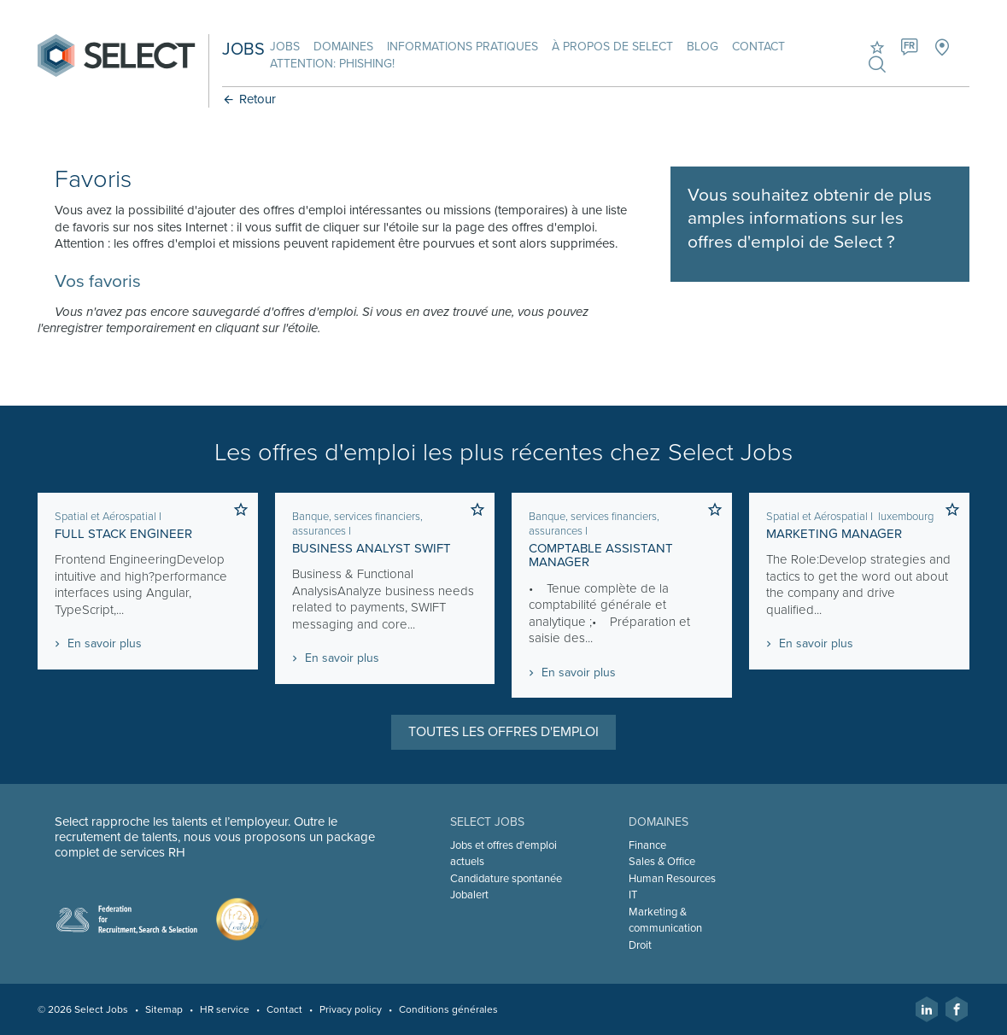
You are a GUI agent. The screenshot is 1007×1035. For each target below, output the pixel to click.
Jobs (285, 46)
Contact (758, 46)
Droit (640, 945)
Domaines (343, 46)
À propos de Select (612, 46)
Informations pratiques (462, 46)
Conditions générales (448, 1009)
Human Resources (672, 879)
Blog (702, 46)
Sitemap (164, 1009)
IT (633, 895)
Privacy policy (350, 1009)
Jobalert (469, 895)
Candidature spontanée (506, 879)
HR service (224, 1009)
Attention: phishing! (332, 63)
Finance (647, 845)
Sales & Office (662, 861)
